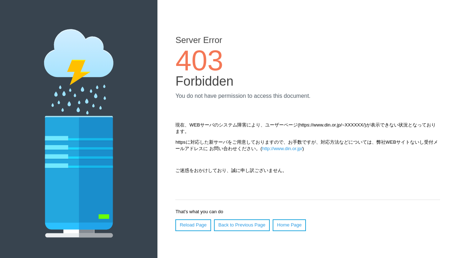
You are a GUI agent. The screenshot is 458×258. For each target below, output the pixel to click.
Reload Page (193, 225)
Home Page (289, 225)
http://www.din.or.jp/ (282, 148)
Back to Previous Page (241, 225)
